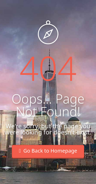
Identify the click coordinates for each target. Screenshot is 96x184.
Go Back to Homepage (48, 150)
